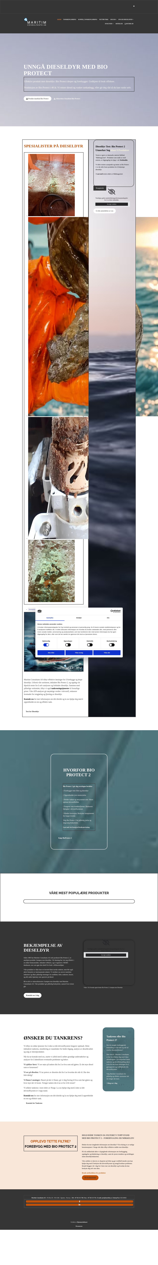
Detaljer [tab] (79, 618)
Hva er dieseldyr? (125, 19)
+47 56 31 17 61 (91, 1198)
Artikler (119, 23)
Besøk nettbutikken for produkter (94, 1173)
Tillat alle (107, 653)
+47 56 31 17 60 (78, 1198)
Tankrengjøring (69, 19)
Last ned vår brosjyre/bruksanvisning (76, 827)
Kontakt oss (29, 699)
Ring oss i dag (112, 1083)
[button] (37, 98)
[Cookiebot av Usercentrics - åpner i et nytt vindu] (112, 611)
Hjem (59, 19)
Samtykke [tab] (49, 618)
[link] (111, 192)
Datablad (129, 24)
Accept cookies (111, 204)
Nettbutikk (103, 19)
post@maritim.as (107, 1198)
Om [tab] (108, 618)
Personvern (79, 1226)
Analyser (109, 23)
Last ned (99, 174)
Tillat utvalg (79, 653)
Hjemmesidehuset (82, 1222)
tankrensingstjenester (60, 688)
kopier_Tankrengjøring (87, 19)
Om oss (113, 19)
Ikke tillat (51, 653)
